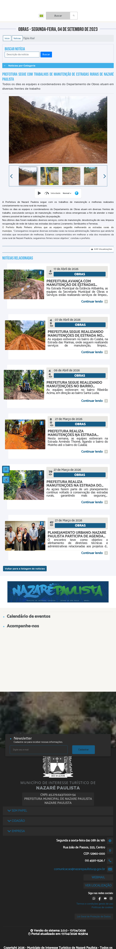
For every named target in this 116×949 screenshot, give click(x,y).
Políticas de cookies (102, 907)
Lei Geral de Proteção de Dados (94, 916)
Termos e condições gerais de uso (94, 903)
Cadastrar (83, 749)
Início (7, 38)
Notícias (17, 38)
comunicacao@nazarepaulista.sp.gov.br (79, 869)
